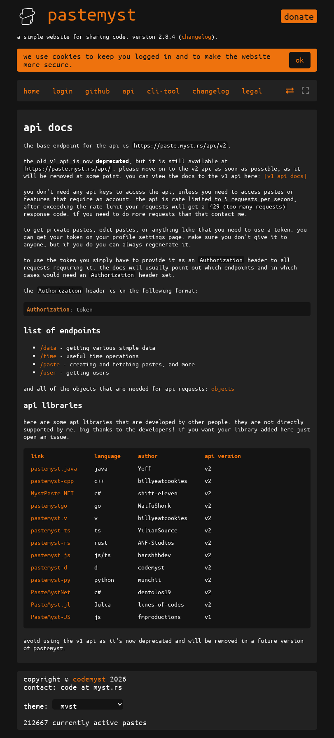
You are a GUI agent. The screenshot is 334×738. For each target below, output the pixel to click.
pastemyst (91, 13)
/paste (50, 364)
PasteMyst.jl (50, 604)
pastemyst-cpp (52, 480)
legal (252, 91)
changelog (196, 36)
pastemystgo (49, 505)
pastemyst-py (50, 579)
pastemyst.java (54, 468)
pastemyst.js (50, 554)
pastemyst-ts (50, 530)
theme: (35, 706)
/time (48, 355)
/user (48, 372)
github (97, 91)
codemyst (89, 679)
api (128, 91)
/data (48, 347)
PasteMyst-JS (50, 616)
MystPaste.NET (52, 493)
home (31, 91)
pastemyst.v (49, 517)
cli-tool (163, 91)
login (62, 91)
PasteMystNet (50, 591)
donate (299, 16)
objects (222, 388)
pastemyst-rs (50, 542)
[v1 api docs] (285, 175)
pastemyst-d (49, 567)
